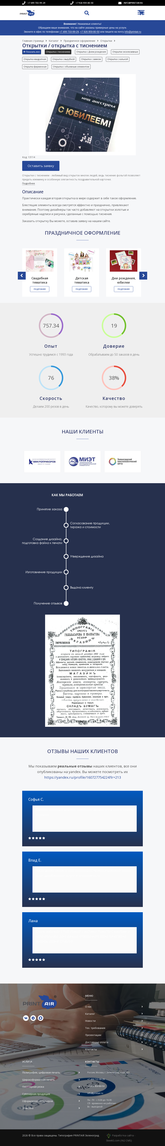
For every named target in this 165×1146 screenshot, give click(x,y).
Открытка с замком (91, 59)
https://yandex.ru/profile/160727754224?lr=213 (82, 777)
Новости (90, 1020)
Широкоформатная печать (38, 1079)
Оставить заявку (41, 166)
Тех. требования (95, 1028)
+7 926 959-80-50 (84, 2)
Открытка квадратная (35, 59)
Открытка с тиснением (58, 51)
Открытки (106, 40)
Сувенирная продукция (36, 1094)
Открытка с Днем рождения (91, 51)
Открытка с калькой (117, 59)
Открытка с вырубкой (63, 59)
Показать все (32, 51)
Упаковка (27, 1108)
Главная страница (33, 40)
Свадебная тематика (39, 280)
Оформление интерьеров (37, 1101)
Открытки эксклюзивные (125, 51)
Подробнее (28, 183)
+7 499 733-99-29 (36, 2)
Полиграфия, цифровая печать (41, 1072)
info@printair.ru (133, 2)
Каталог (54, 40)
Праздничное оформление (79, 40)
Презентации (93, 1035)
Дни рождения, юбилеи (124, 280)
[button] (32, 53)
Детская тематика (81, 280)
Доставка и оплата (96, 1042)
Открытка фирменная (35, 66)
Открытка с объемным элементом (71, 66)
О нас (88, 1006)
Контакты (91, 1049)
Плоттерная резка (33, 1086)
